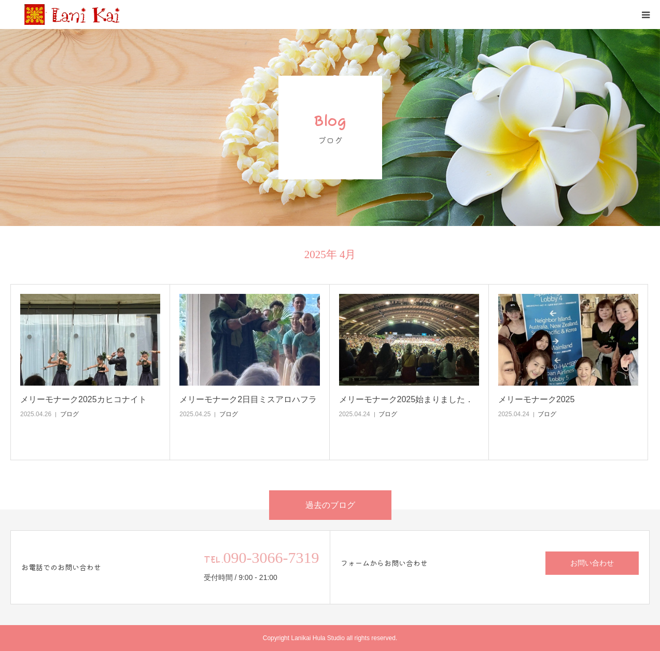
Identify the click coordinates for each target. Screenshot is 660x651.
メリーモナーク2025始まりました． (406, 399)
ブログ (69, 414)
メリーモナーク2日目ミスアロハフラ (248, 399)
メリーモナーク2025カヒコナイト (83, 399)
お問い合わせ (592, 563)
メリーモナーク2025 (536, 399)
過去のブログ (330, 505)
